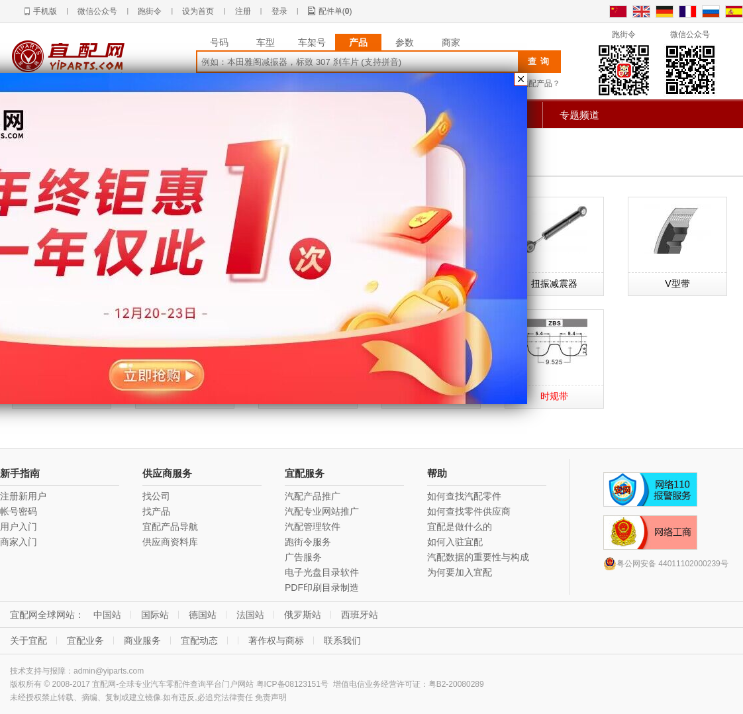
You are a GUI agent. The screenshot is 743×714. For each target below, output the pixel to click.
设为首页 (198, 11)
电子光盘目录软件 (322, 572)
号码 (219, 42)
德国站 (203, 614)
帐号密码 (18, 511)
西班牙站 (359, 614)
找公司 (156, 496)
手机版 (45, 11)
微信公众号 (97, 11)
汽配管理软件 (312, 526)
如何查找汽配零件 (464, 496)
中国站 (107, 614)
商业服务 (142, 640)
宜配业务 (85, 640)
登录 (279, 11)
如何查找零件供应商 (469, 511)
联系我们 (342, 640)
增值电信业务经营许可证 (377, 684)
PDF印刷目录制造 (322, 587)
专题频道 (579, 115)
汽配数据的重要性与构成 (478, 557)
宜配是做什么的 (459, 526)
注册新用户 (23, 496)
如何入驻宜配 (455, 541)
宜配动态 (199, 640)
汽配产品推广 (312, 496)
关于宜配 (28, 640)
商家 (451, 42)
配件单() (335, 11)
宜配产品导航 (170, 526)
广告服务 (303, 557)
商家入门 (18, 541)
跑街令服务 (308, 541)
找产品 (156, 511)
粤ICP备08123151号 (292, 684)
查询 (540, 61)
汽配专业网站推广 (322, 511)
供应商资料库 (170, 541)
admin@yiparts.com (109, 671)
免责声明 (271, 697)
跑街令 (150, 11)
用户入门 (18, 526)
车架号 (312, 42)
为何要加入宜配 (459, 572)
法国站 (250, 614)
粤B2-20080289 (456, 684)
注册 (243, 11)
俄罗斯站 (302, 614)
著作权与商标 (276, 640)
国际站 (155, 614)
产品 (358, 42)
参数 (404, 42)
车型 (265, 42)
